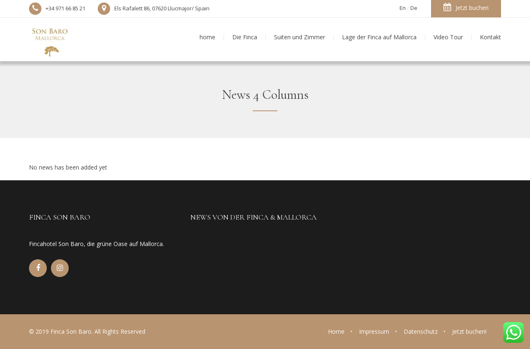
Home (336, 331)
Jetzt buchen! (469, 331)
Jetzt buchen (466, 7)
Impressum (374, 331)
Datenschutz (421, 331)
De (413, 8)
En (403, 8)
